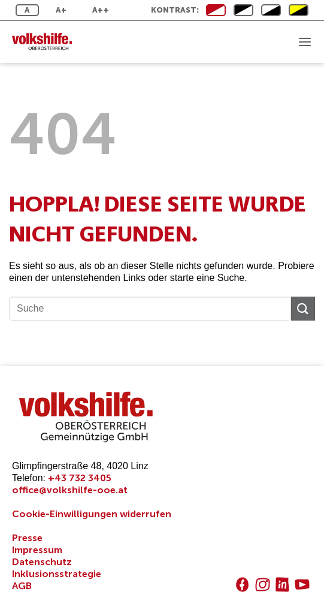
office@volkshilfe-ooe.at (70, 490)
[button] (305, 41)
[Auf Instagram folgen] (262, 584)
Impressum (37, 549)
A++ (100, 9)
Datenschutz (42, 561)
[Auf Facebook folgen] (242, 584)
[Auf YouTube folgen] (302, 584)
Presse (27, 537)
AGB (22, 585)
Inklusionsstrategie (56, 573)
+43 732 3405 (79, 478)
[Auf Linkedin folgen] (282, 584)
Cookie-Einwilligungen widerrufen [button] (91, 514)
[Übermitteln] (303, 308)
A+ (61, 9)
